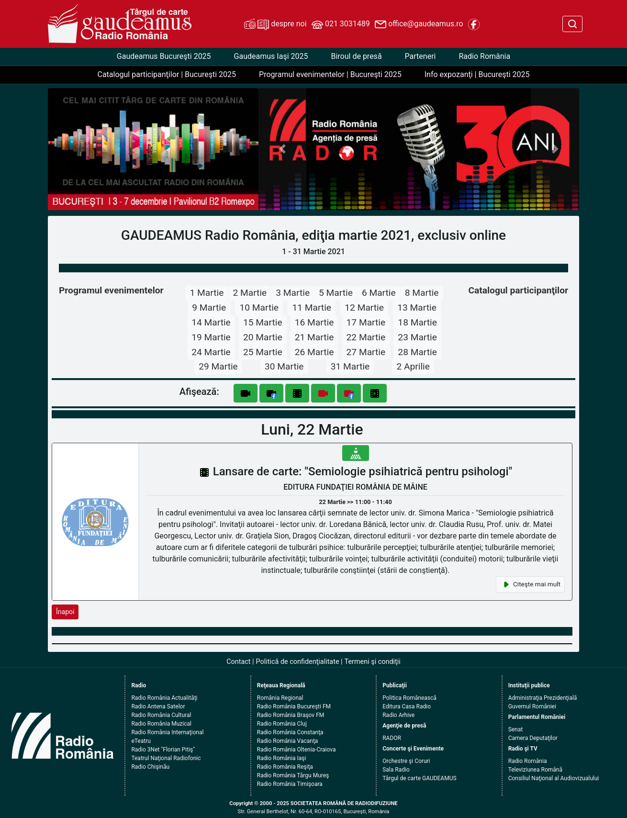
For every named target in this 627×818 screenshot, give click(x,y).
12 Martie (364, 307)
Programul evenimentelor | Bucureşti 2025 (330, 74)
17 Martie (366, 322)
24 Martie (211, 352)
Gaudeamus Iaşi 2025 (271, 56)
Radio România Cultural (161, 715)
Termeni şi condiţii (373, 662)
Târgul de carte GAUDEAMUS (419, 778)
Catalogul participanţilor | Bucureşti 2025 (166, 74)
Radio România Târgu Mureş (293, 775)
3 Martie (293, 292)
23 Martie (417, 337)
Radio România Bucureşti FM (294, 706)
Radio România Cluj (282, 723)
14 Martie (211, 322)
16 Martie (314, 322)
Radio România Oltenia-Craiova (296, 749)
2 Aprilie (413, 366)
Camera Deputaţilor (533, 738)
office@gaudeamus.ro (419, 24)
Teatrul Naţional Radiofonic (166, 758)
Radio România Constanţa (290, 732)
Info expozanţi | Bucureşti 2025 (477, 74)
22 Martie (366, 337)
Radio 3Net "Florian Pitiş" (163, 749)
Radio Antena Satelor (158, 706)
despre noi (275, 24)
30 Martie (284, 366)
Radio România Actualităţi (164, 698)
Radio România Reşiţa (285, 766)
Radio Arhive (398, 715)
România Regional (280, 698)
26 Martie (314, 352)
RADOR (391, 738)
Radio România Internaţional (167, 732)
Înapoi (65, 612)
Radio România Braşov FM (290, 715)
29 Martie (218, 366)
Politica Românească (409, 698)
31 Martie (350, 366)
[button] (282, 149)
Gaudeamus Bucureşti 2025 (164, 56)
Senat (515, 729)
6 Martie (379, 292)
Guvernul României (532, 706)
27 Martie (366, 352)
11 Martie (311, 307)
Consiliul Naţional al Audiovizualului (553, 778)
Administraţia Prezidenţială (542, 698)
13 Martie (417, 307)
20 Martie (262, 337)
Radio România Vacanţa (287, 741)
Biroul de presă (356, 56)
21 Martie (314, 337)
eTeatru (140, 741)
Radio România (484, 56)
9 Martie (209, 307)
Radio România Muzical (161, 723)
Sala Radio (396, 769)
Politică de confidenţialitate (297, 662)
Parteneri (420, 56)
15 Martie (262, 322)
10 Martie (259, 307)
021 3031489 (341, 24)
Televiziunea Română (535, 769)
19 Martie (211, 337)
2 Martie (250, 292)
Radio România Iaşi (281, 758)
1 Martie (207, 292)
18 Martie (417, 322)
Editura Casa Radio (406, 706)
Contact (238, 662)
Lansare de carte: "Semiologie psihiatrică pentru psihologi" (363, 471)
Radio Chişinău (150, 766)
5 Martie (336, 292)
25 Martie (262, 352)
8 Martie (422, 292)
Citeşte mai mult (530, 584)
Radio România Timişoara (290, 784)
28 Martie (417, 352)
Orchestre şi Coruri (406, 761)
